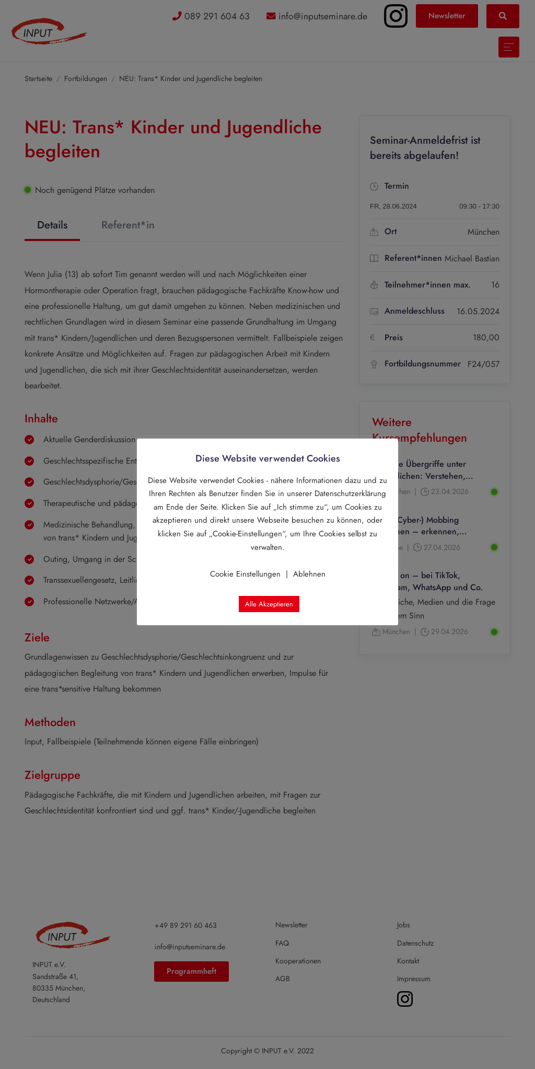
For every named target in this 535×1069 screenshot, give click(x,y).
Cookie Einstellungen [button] (245, 574)
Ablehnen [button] (309, 574)
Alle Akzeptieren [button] (269, 604)
